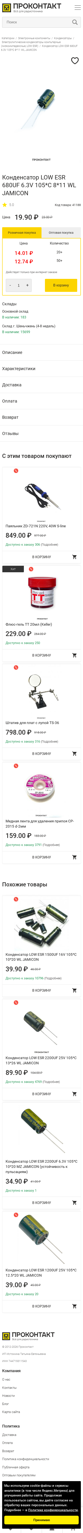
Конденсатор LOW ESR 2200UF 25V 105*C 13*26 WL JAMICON (41, 1060)
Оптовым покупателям (18, 1475)
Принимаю (41, 1520)
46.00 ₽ (36, 969)
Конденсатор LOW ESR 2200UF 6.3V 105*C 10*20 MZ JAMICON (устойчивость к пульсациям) (41, 1166)
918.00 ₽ (40, 732)
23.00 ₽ (47, 217)
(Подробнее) (49, 544)
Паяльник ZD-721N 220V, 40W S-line (36, 526)
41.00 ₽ (36, 1181)
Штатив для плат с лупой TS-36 (32, 723)
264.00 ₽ (40, 634)
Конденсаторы (63, 38)
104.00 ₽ (36, 1072)
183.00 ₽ (40, 836)
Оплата (7, 1443)
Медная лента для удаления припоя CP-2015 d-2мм (40, 823)
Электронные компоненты (34, 38)
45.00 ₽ (36, 1285)
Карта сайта (11, 1412)
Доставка (9, 1435)
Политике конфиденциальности (53, 1510)
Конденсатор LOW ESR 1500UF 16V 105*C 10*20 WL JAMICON (41, 957)
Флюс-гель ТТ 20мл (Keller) (29, 624)
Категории (8, 38)
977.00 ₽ (40, 535)
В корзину (61, 285)
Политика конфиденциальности (25, 1459)
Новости (8, 1396)
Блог (5, 1404)
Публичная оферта (15, 1467)
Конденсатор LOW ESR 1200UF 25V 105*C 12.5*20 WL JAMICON (41, 1272)
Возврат (8, 1451)
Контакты (9, 1388)
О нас (6, 1379)
